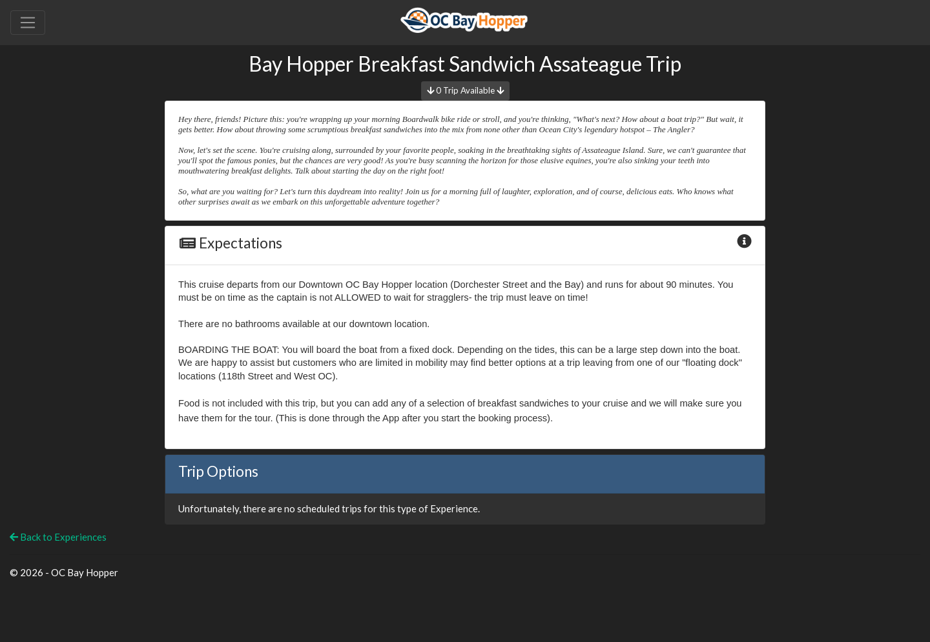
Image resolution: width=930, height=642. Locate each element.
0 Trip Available (465, 90)
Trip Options (218, 471)
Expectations (230, 243)
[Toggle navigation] (27, 22)
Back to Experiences (58, 537)
